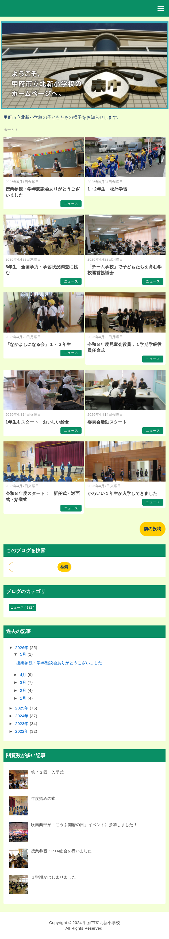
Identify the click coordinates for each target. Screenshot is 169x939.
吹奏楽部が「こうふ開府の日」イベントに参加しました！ (84, 824)
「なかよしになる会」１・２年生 (38, 344)
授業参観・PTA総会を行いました (61, 851)
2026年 (22, 647)
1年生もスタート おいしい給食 (37, 422)
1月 (24, 698)
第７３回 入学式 (47, 772)
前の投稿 (152, 528)
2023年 (22, 723)
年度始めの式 (43, 798)
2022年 (22, 731)
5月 (24, 654)
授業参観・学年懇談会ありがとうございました (59, 663)
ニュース (71, 204)
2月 (24, 690)
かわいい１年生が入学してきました (122, 493)
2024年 (22, 715)
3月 (24, 682)
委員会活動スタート (107, 422)
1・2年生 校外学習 (107, 189)
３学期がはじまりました (53, 877)
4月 (24, 674)
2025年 (22, 708)
